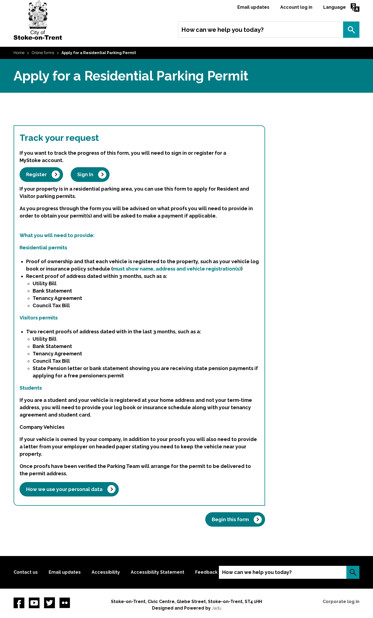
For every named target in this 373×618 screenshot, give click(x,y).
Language (334, 7)
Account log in (296, 7)
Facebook (19, 602)
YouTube (34, 602)
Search (351, 29)
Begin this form (230, 519)
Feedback (206, 572)
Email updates (253, 7)
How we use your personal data (64, 489)
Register (36, 174)
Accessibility (106, 572)
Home (19, 53)
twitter (49, 602)
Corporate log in (341, 601)
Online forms (43, 53)
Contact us (26, 572)
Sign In (85, 174)
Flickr (64, 602)
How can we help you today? (222, 29)
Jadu (216, 608)
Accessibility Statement (157, 572)
